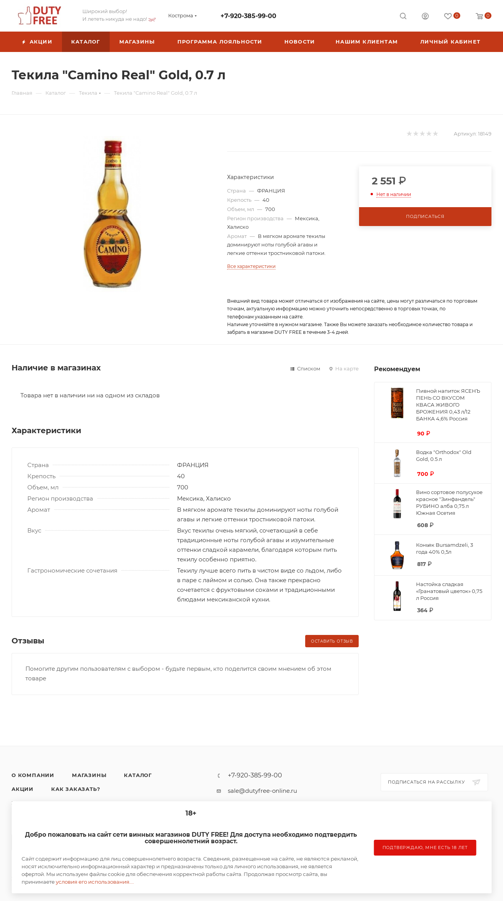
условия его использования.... (95, 882)
